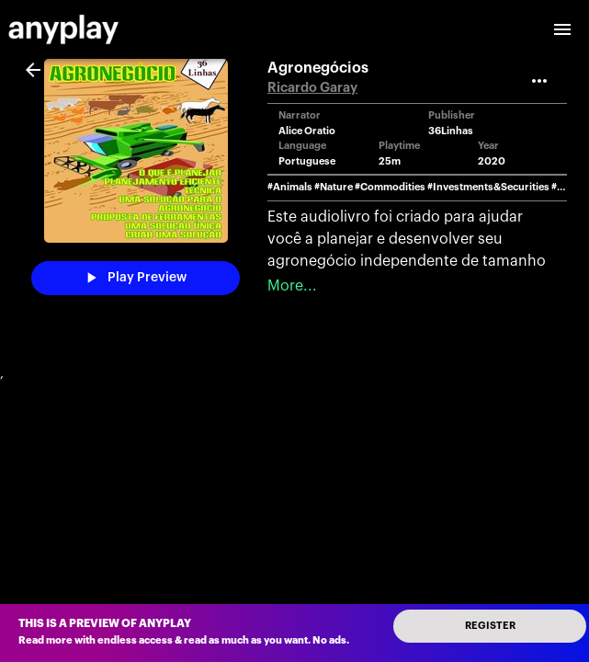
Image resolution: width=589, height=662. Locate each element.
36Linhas (450, 131)
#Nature (333, 187)
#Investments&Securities (488, 187)
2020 (491, 161)
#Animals (289, 187)
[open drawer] (562, 29)
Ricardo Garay (312, 88)
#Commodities (390, 187)
